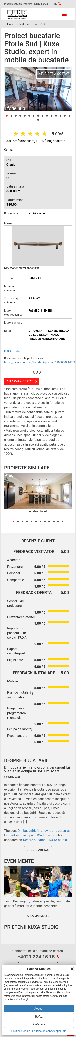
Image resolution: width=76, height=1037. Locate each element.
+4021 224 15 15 (45, 4)
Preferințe (39, 1024)
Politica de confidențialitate (49, 1031)
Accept (38, 1008)
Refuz (39, 1016)
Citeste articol (38, 849)
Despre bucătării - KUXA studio (45, 840)
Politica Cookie (20, 1031)
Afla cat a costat (20, 381)
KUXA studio (12, 351)
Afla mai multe (38, 915)
